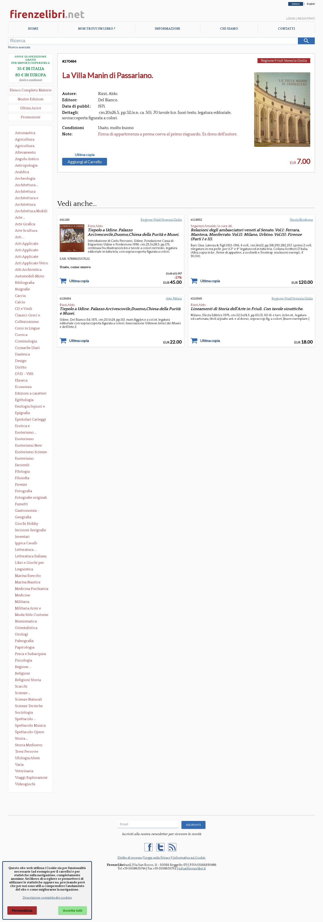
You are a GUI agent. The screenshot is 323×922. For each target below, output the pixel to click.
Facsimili (22, 465)
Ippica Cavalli (26, 543)
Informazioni (167, 29)
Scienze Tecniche (29, 706)
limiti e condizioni (30, 79)
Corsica (21, 335)
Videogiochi (25, 784)
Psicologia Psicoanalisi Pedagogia (24, 660)
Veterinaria (24, 771)
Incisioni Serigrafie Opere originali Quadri (30, 530)
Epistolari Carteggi (30, 419)
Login (290, 18)
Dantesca (22, 354)
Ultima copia (84, 155)
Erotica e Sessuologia (25, 426)
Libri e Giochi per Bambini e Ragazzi (30, 563)
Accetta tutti (72, 910)
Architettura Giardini (25, 205)
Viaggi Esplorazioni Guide (31, 778)
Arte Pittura (174, 298)
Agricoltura (24, 139)
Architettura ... (26, 185)
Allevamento (25, 152)
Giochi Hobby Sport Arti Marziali (30, 524)
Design (20, 361)
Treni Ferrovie (26, 752)
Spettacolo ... (25, 719)
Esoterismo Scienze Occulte (31, 452)
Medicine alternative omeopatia (24, 595)
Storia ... (21, 739)
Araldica (22, 172)
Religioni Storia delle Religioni (28, 680)
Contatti (286, 29)
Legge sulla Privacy (157, 858)
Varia (19, 765)
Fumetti (21, 504)
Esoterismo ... (26, 432)
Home (33, 29)
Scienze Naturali (28, 699)
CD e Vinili (23, 309)
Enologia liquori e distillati (30, 406)
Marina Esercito (28, 576)
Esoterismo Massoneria (24, 439)
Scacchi (21, 686)
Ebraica (21, 380)
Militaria (22, 602)
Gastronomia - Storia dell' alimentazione (27, 511)
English (311, 3)
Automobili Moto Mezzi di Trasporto (30, 276)
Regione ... (23, 667)
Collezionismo (27, 322)
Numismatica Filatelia (26, 621)
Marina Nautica (27, 582)
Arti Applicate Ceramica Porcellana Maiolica (31, 244)
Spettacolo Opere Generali (29, 732)
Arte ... (20, 218)
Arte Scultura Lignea (26, 231)
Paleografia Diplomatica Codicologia (25, 641)
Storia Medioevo (28, 745)
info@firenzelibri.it (192, 868)
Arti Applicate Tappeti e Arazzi (28, 257)
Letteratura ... (25, 550)
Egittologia (24, 400)
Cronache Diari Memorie (27, 348)
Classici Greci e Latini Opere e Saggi (31, 315)
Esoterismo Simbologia (24, 459)
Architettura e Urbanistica (26, 198)
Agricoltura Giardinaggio (26, 146)
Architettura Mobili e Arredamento (31, 211)
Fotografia (23, 491)
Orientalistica (26, 628)
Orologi (21, 634)
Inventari (22, 537)
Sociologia (24, 712)
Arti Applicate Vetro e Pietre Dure (31, 263)
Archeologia (25, 178)
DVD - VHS (24, 374)
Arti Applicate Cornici (26, 250)
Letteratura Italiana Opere (30, 556)
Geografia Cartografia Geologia (24, 517)
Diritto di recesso (130, 858)
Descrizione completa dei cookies (47, 898)
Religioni (22, 673)
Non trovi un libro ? (96, 29)
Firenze (21, 485)
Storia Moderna (301, 220)
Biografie (22, 289)
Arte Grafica (25, 224)
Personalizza (22, 910)
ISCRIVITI (193, 825)
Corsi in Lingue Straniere (27, 328)
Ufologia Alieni (27, 758)
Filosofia (22, 478)
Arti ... (19, 237)
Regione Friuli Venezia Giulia (284, 60)
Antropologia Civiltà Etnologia (28, 165)
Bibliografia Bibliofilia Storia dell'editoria (28, 283)
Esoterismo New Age (28, 445)
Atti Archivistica (28, 270)
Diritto (20, 367)
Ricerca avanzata (19, 47)
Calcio (20, 302)
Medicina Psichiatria (31, 589)
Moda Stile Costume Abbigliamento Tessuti (31, 615)
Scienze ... (22, 693)
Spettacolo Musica (30, 725)
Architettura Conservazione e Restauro (28, 192)
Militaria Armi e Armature (28, 608)
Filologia (22, 472)
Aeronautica (25, 133)
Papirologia (24, 647)
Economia (23, 387)
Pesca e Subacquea (30, 654)
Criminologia (26, 341)
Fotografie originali (31, 498)
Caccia (20, 296)
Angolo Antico (27, 159)
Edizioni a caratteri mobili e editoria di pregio (31, 393)
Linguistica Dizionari (24, 569)
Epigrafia (22, 413)
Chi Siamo (229, 29)
